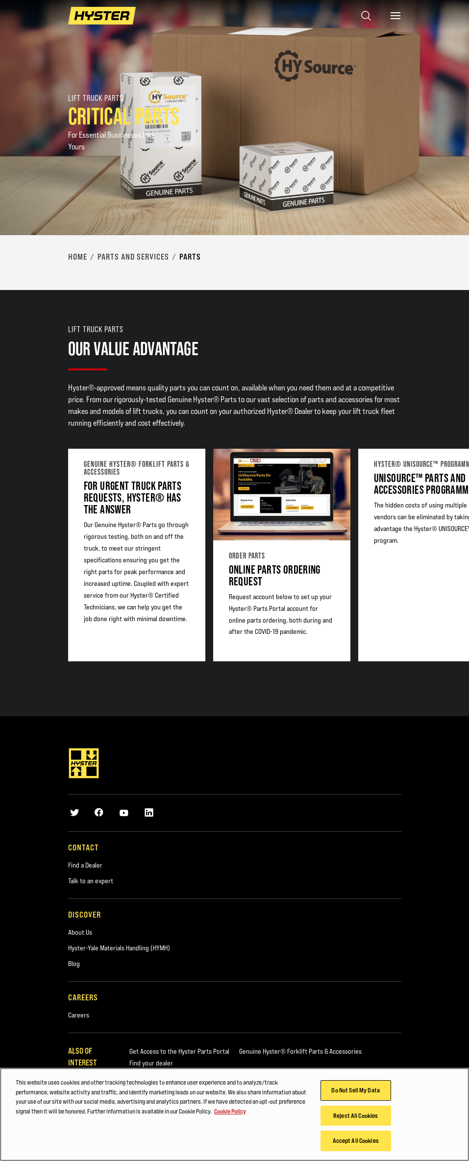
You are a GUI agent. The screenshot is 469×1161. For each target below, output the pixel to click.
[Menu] (395, 16)
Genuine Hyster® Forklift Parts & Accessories (300, 1051)
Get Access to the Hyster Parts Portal (179, 1051)
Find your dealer (151, 1063)
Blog (74, 964)
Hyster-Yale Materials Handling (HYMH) (119, 948)
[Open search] (366, 15)
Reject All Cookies (355, 1117)
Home (77, 257)
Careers (78, 1015)
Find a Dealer (85, 865)
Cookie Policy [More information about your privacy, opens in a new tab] (230, 1112)
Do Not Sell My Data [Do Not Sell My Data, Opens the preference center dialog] (355, 1091)
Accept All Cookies (356, 1142)
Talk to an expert (90, 881)
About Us (80, 932)
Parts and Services (133, 257)
